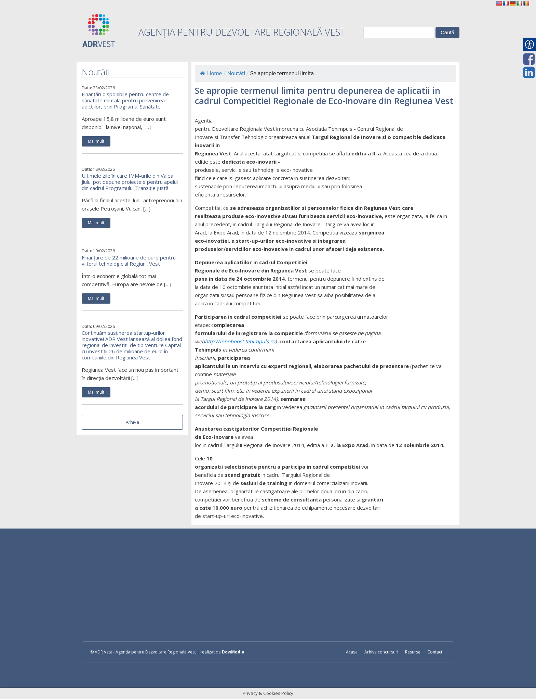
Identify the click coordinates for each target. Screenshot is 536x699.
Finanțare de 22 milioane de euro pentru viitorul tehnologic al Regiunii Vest (129, 260)
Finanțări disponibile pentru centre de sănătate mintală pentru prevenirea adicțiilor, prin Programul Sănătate (125, 100)
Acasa (352, 652)
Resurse (412, 652)
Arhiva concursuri (381, 652)
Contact (434, 652)
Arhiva (132, 422)
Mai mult (96, 141)
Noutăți (236, 73)
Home (211, 73)
